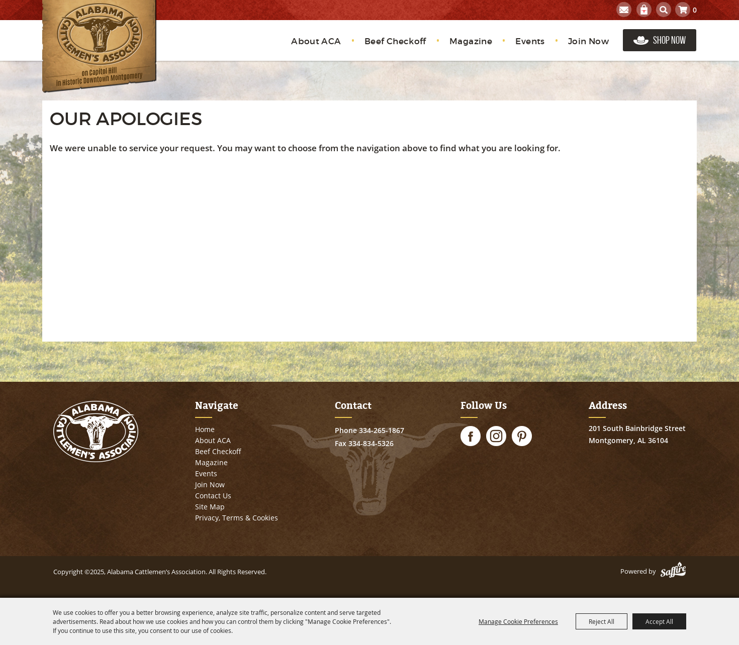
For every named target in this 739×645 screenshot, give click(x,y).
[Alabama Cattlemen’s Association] (99, 46)
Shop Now (669, 40)
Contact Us (213, 495)
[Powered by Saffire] (673, 571)
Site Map (210, 506)
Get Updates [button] (623, 9)
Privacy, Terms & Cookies (236, 517)
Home (205, 429)
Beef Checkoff (395, 41)
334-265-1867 (381, 430)
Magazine (470, 41)
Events (529, 41)
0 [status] (695, 10)
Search (663, 9)
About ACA (316, 41)
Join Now (588, 41)
